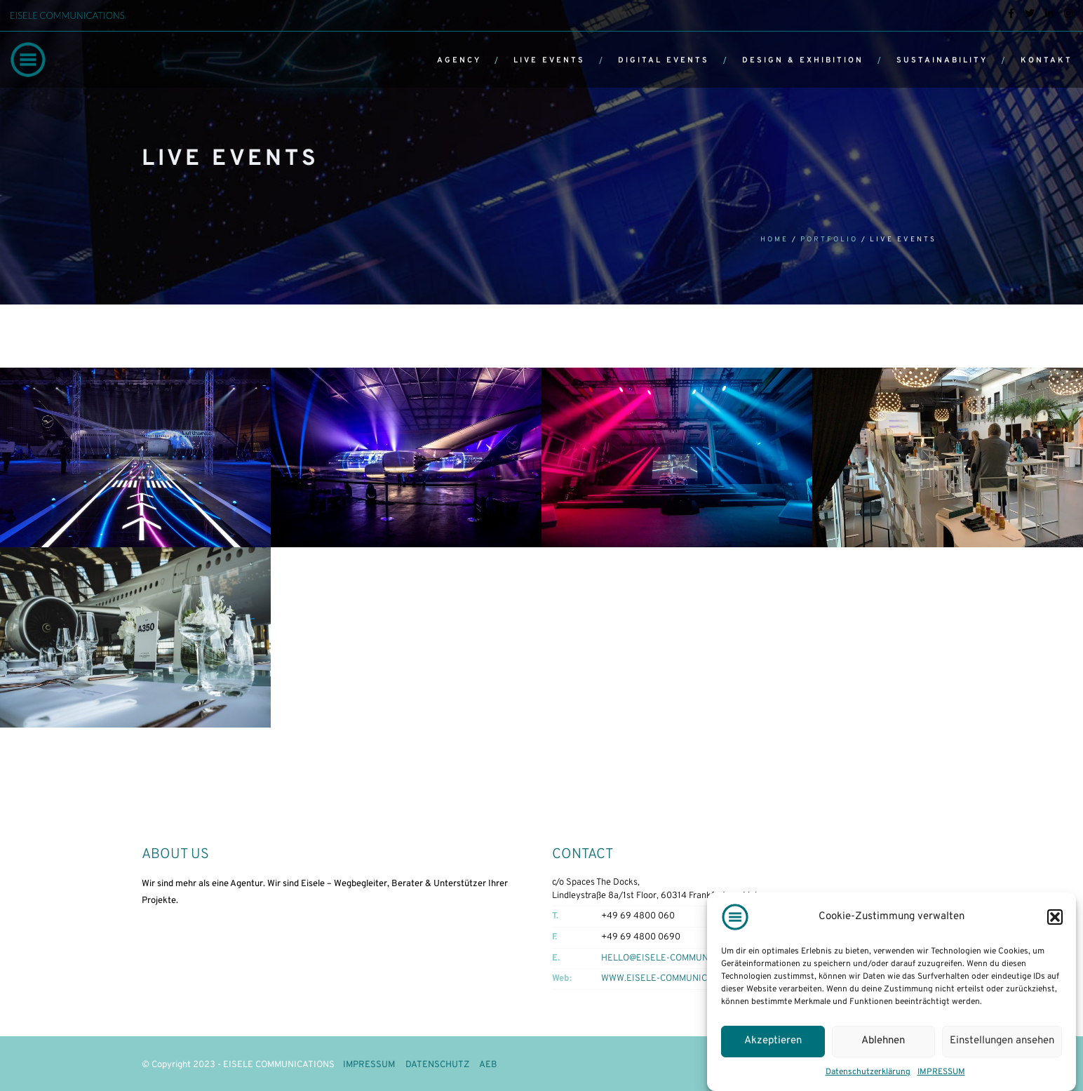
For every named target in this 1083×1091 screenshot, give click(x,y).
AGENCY (459, 60)
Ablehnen (883, 1041)
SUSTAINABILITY (942, 60)
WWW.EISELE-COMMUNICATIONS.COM (679, 978)
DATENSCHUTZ (437, 1065)
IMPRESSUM (941, 1072)
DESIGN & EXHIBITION (802, 60)
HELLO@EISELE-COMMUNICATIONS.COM (684, 958)
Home (774, 239)
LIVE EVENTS (549, 60)
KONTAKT (1046, 60)
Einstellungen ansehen (1002, 1041)
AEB (488, 1065)
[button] (1055, 917)
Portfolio (829, 239)
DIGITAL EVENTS (663, 60)
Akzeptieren (773, 1041)
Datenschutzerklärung (868, 1072)
